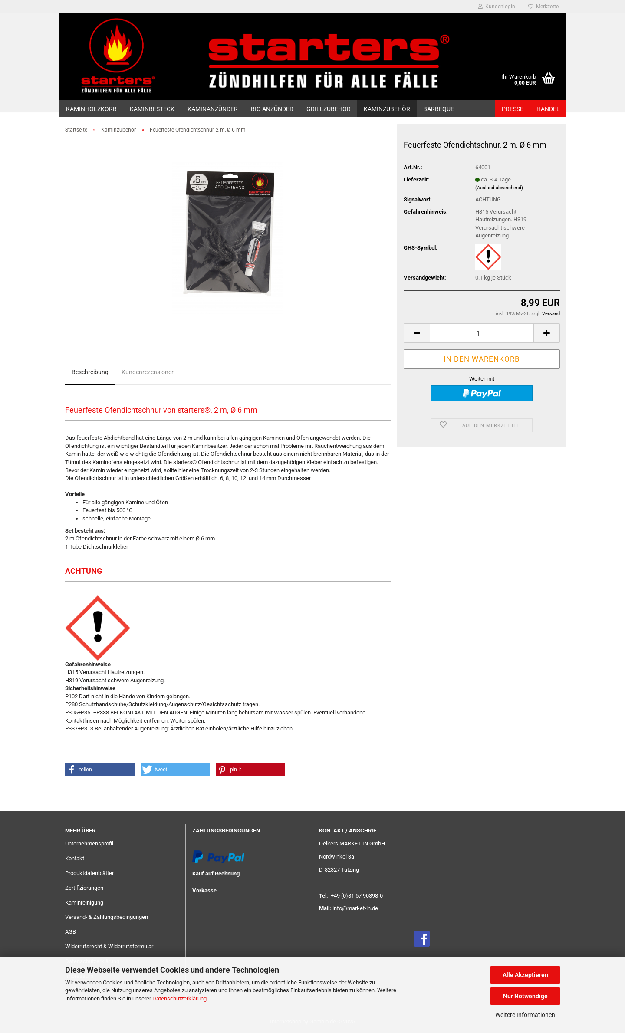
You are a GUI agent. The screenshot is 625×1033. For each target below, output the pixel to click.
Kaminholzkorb (91, 108)
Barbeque (438, 108)
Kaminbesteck (152, 108)
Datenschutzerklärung (179, 998)
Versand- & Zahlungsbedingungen (106, 917)
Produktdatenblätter (89, 873)
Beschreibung (90, 371)
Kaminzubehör (387, 108)
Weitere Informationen (525, 1014)
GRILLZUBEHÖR (328, 108)
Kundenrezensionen (148, 371)
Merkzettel (544, 6)
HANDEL (548, 108)
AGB (70, 931)
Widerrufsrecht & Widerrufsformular (109, 946)
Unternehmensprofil (89, 843)
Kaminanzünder (213, 108)
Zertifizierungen (84, 888)
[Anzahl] (482, 333)
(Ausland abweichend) (499, 188)
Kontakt (74, 858)
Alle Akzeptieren (525, 974)
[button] (417, 333)
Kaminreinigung (84, 902)
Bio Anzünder (272, 108)
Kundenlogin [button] (496, 6)
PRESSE (512, 108)
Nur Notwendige (525, 996)
